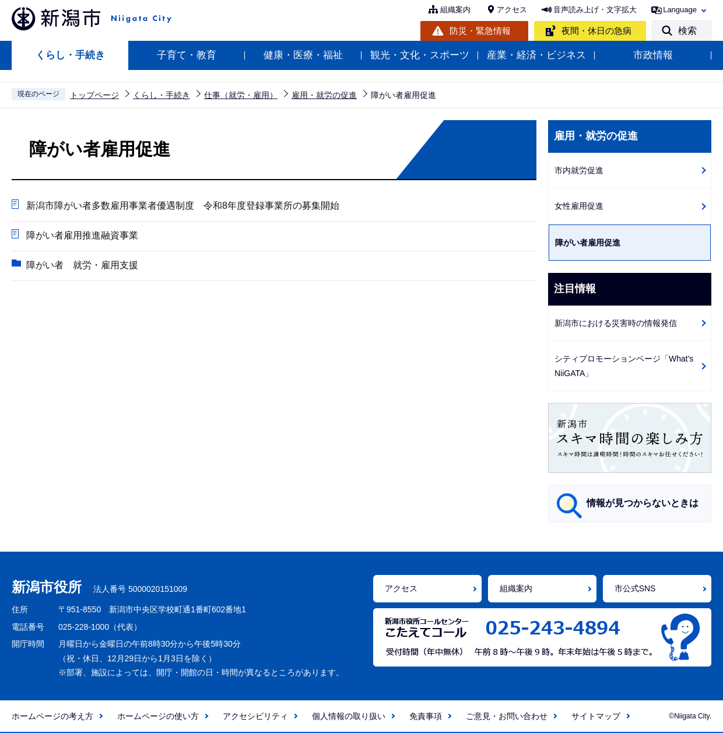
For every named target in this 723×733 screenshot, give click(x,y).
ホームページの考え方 (52, 716)
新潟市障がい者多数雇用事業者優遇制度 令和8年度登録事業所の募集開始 (182, 206)
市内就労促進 (578, 170)
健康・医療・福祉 (303, 55)
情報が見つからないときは (643, 503)
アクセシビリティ (255, 716)
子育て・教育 (186, 55)
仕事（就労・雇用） (241, 95)
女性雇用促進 (578, 206)
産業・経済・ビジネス (536, 55)
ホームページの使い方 (158, 716)
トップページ (94, 95)
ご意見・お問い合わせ (506, 716)
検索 (687, 31)
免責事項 (425, 716)
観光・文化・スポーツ (419, 55)
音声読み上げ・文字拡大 (595, 9)
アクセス (512, 9)
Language (680, 9)
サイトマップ (595, 716)
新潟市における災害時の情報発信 (615, 323)
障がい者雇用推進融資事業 (82, 235)
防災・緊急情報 (480, 31)
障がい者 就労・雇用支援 (82, 265)
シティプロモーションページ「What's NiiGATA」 (623, 366)
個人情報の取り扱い (348, 716)
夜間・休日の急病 (596, 31)
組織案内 (455, 9)
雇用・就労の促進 (324, 95)
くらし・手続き (70, 55)
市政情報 (653, 55)
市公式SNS (635, 588)
